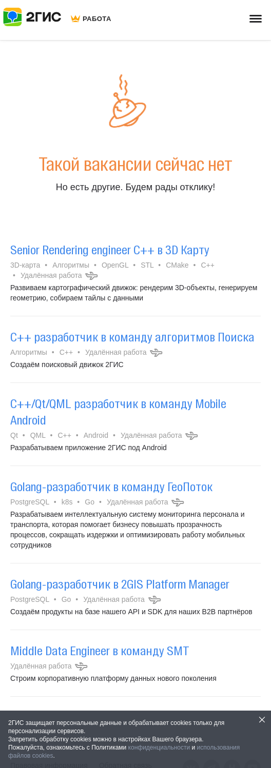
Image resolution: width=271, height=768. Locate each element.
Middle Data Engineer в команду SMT (99, 650)
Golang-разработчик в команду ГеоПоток (111, 486)
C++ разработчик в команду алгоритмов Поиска (132, 337)
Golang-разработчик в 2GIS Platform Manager (119, 584)
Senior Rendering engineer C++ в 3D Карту (109, 249)
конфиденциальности (159, 747)
